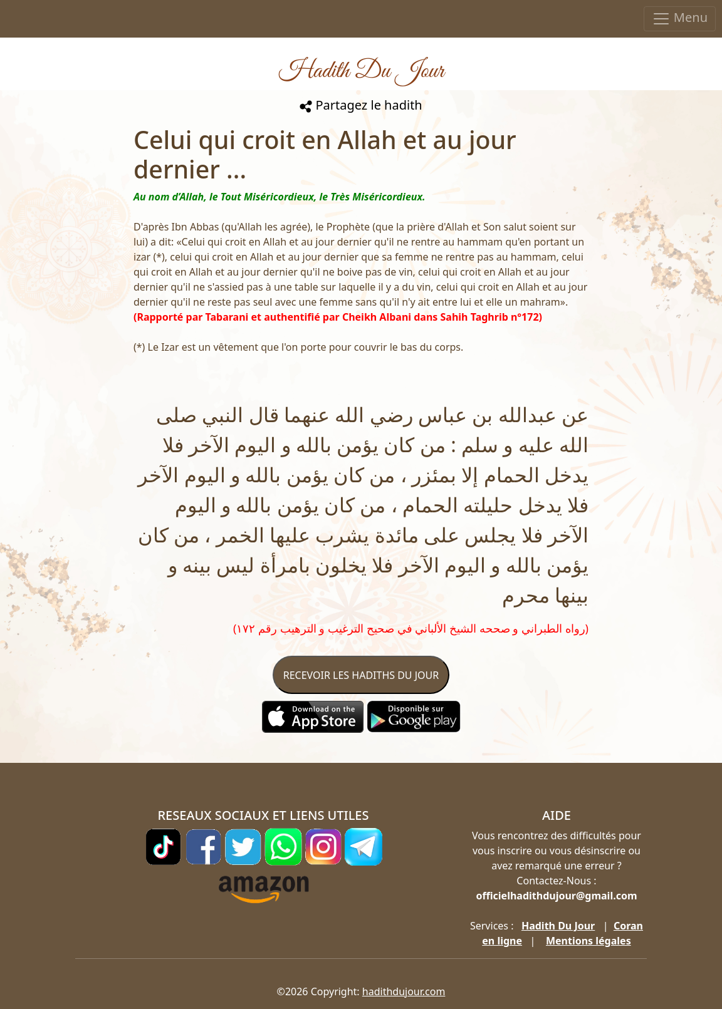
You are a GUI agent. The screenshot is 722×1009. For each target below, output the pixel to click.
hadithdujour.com (404, 991)
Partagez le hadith (361, 104)
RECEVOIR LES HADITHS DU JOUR (361, 675)
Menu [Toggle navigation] (680, 18)
